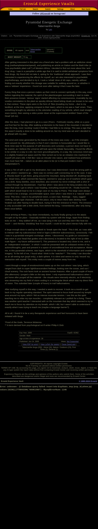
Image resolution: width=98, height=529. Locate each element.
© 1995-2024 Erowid (88, 381)
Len (50, 29)
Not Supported (73, 341)
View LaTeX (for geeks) (50, 344)
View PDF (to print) (30, 344)
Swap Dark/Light (68, 344)
